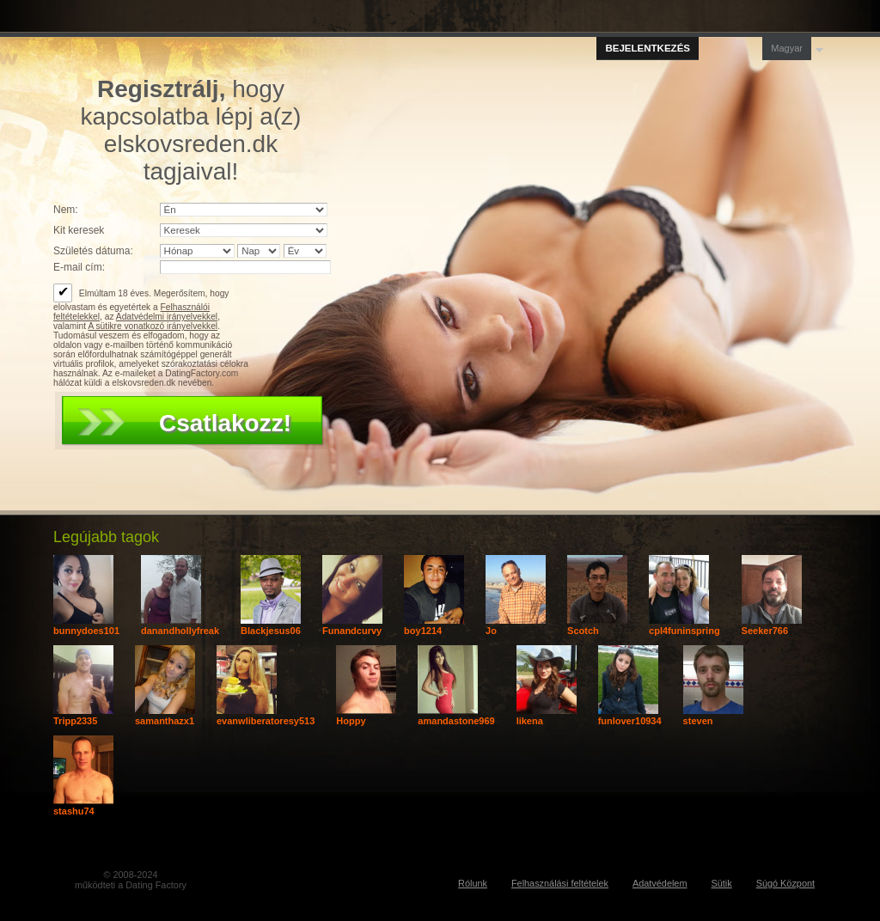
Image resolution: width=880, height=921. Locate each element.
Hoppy (350, 721)
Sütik (721, 883)
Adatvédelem (659, 883)
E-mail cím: (79, 267)
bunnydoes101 (86, 630)
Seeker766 (765, 630)
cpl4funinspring (684, 630)
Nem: (65, 210)
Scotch (583, 630)
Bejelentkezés (647, 48)
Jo (491, 630)
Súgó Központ (785, 883)
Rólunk (472, 883)
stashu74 (74, 811)
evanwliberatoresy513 (266, 721)
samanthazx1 (164, 721)
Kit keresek (78, 230)
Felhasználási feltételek (559, 883)
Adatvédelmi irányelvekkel (166, 316)
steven (698, 721)
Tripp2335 (75, 721)
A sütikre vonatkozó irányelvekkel (152, 326)
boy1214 (423, 630)
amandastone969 (456, 721)
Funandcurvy (352, 630)
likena (529, 721)
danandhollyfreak (180, 630)
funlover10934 (630, 721)
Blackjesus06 (271, 630)
